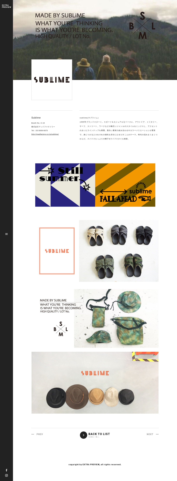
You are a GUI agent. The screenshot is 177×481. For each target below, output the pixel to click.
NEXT (150, 434)
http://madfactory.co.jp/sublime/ (45, 134)
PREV (40, 434)
